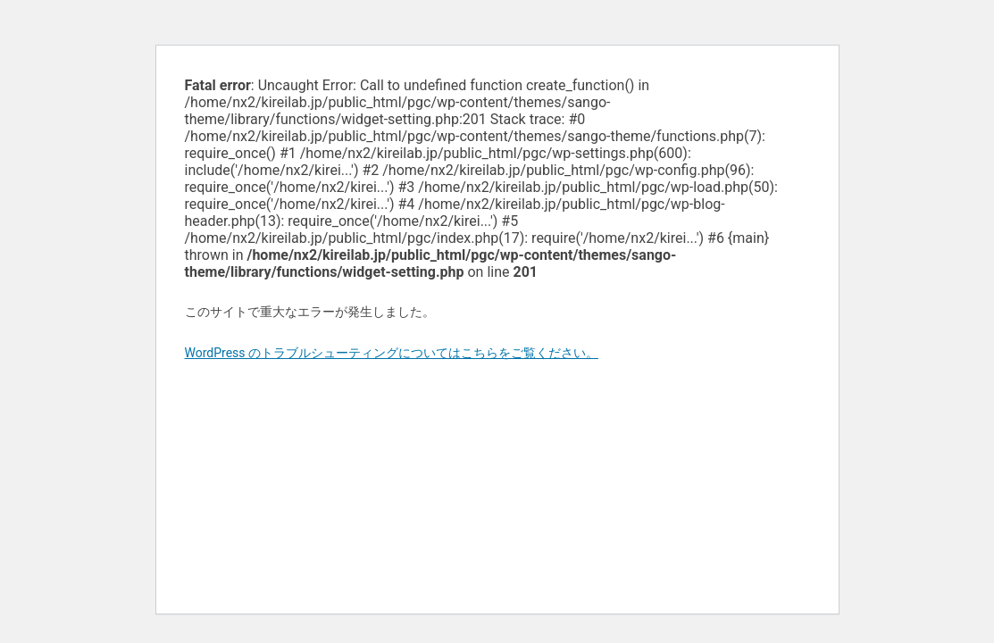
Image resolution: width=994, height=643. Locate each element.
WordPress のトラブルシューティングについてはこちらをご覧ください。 (392, 353)
